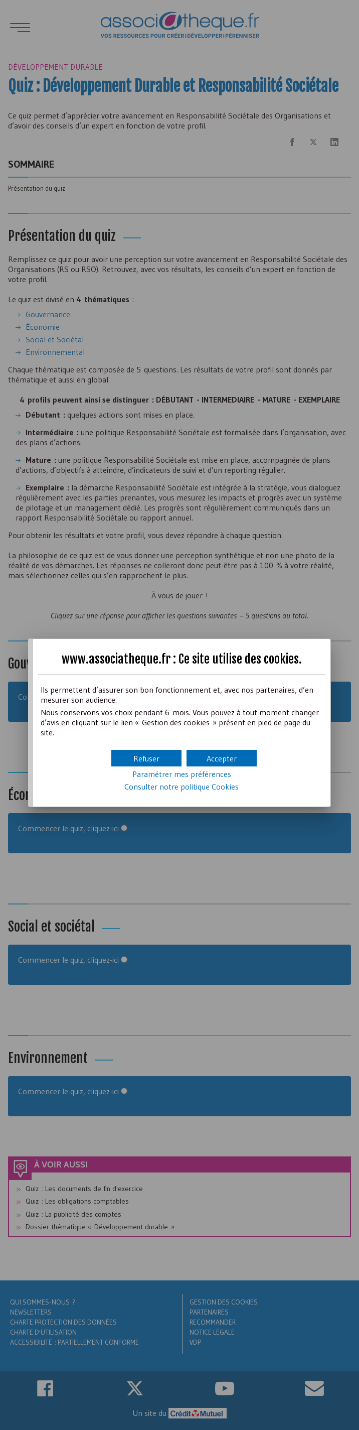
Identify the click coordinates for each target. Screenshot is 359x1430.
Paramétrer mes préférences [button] (181, 774)
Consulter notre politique (181, 787)
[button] (222, 758)
